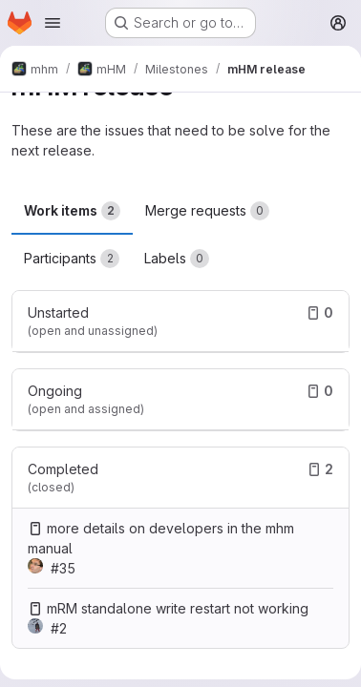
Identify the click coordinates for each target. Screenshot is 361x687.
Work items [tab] (72, 210)
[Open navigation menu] (52, 23)
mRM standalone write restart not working (177, 608)
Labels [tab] (176, 258)
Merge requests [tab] (207, 210)
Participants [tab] (71, 258)
